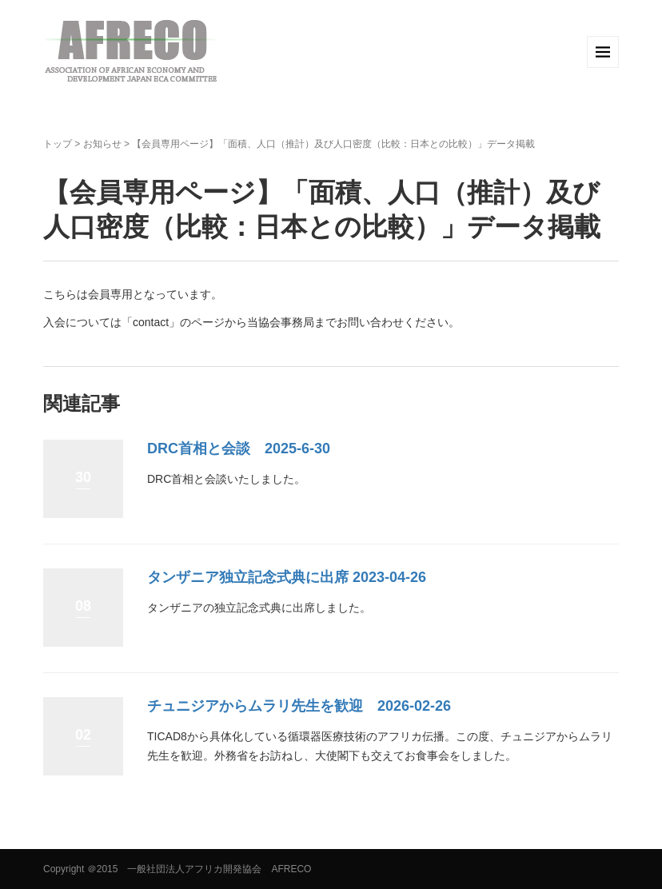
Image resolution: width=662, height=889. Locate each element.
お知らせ (102, 143)
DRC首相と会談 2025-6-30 (238, 448)
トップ (57, 143)
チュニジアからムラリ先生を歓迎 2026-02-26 (299, 706)
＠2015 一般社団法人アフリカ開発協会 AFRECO (199, 869)
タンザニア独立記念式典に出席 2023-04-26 (286, 577)
